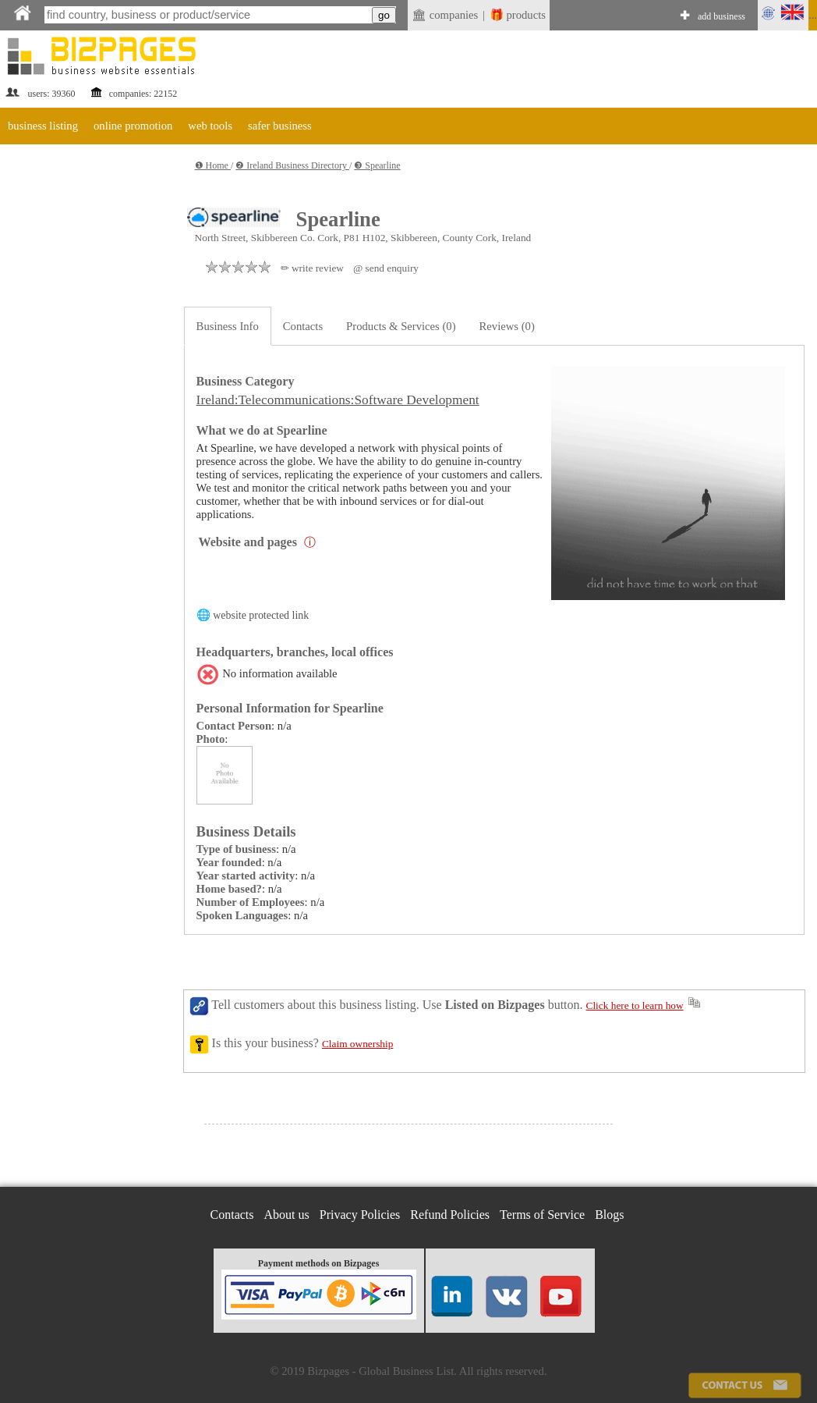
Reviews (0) (507, 326)
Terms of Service (542, 1214)
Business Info (227, 326)
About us (286, 1214)
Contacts (303, 326)
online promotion (133, 125)
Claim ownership (357, 1044)
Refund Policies (450, 1214)
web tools (210, 125)
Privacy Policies (360, 1214)
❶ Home (213, 165)
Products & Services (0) (400, 326)
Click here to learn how (635, 1005)
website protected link (261, 615)
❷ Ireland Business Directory (292, 165)
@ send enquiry (386, 268)
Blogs (609, 1214)
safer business (280, 125)
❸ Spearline (377, 165)
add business (721, 16)
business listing (43, 125)
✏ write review (312, 268)
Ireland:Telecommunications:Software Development (337, 399)
